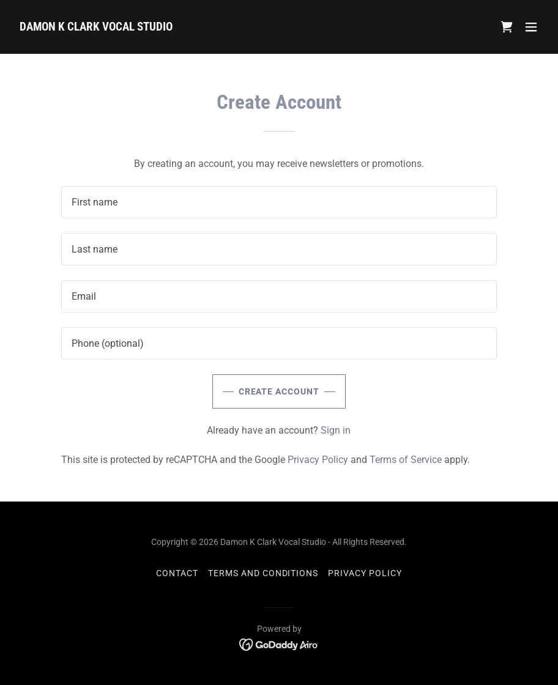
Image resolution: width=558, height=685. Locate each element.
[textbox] (279, 202)
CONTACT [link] (177, 573)
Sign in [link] (336, 430)
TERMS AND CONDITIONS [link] (263, 573)
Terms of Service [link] (406, 459)
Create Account (279, 391)
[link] (96, 27)
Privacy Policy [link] (318, 459)
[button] (531, 27)
